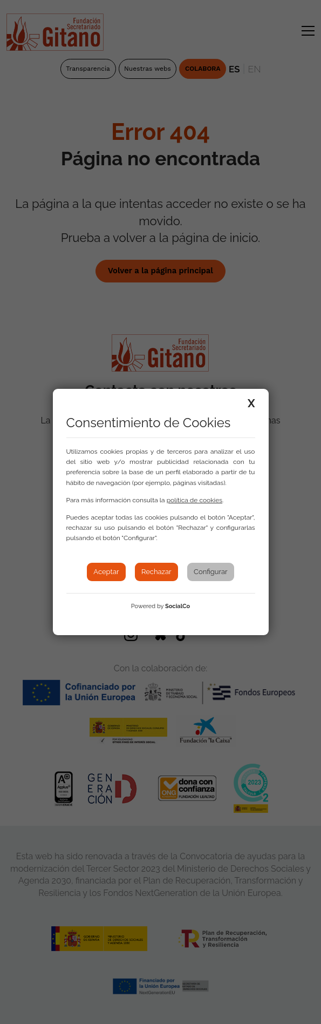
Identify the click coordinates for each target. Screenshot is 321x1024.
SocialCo (177, 606)
